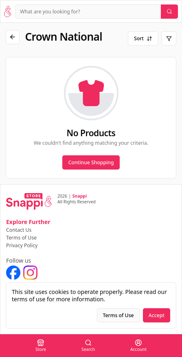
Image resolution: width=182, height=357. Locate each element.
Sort (143, 38)
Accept (156, 315)
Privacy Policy (21, 245)
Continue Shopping (91, 162)
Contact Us (18, 230)
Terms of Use (21, 238)
